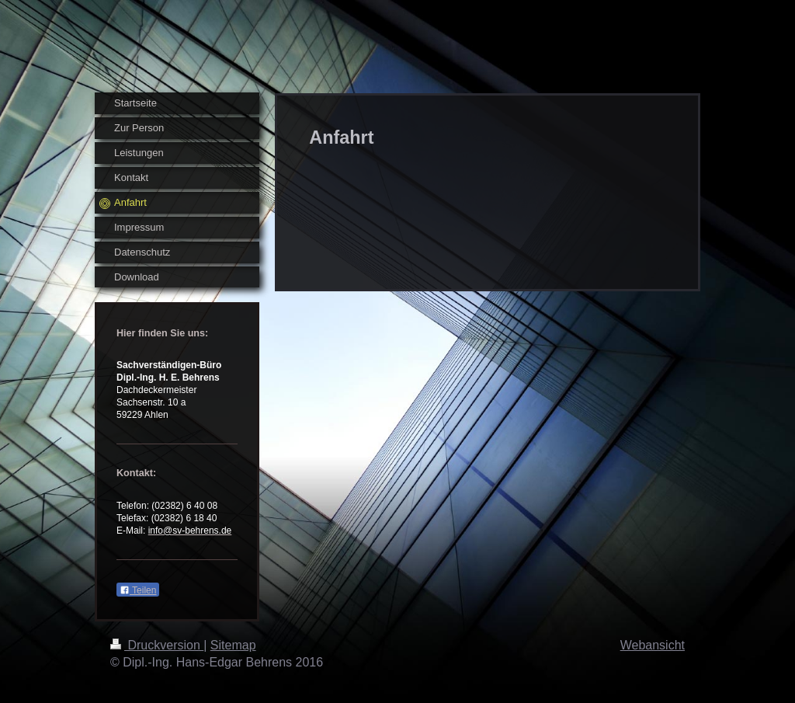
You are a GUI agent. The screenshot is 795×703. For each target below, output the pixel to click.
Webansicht (652, 645)
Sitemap (233, 645)
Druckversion (156, 645)
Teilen (138, 590)
